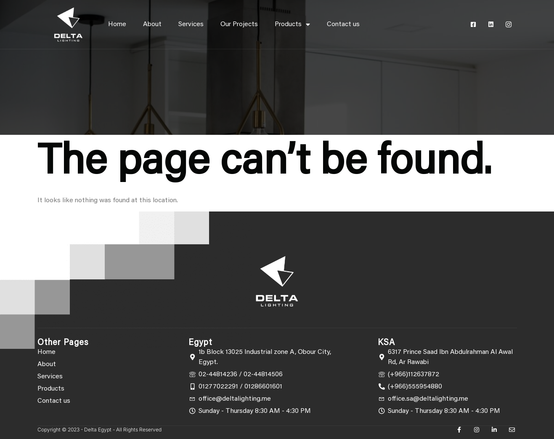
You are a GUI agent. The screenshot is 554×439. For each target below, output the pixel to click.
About (152, 24)
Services (191, 24)
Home (117, 24)
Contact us (343, 24)
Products (292, 24)
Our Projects (239, 24)
